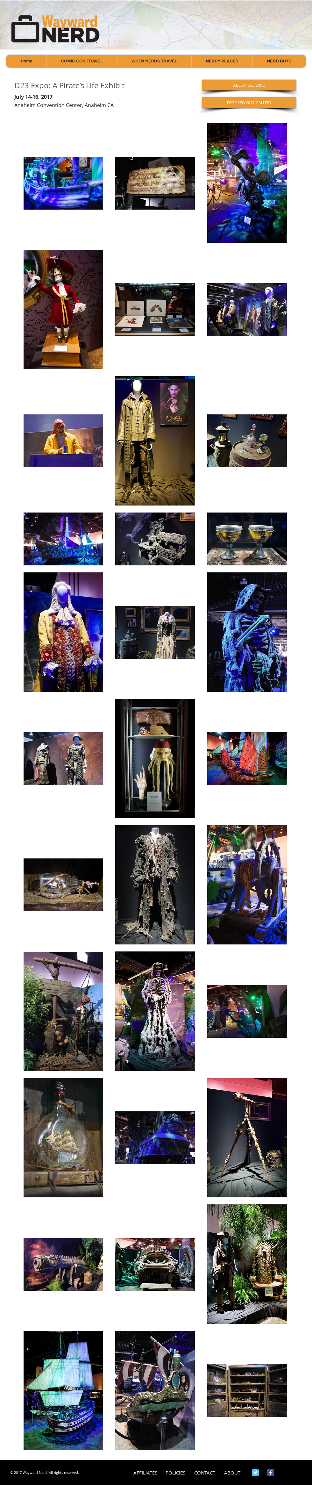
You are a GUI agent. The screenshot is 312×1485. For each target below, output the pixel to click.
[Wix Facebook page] (270, 1472)
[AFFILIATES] (145, 1472)
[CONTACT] (204, 1472)
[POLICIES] (175, 1472)
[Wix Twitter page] (255, 1472)
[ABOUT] (232, 1472)
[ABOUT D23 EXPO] (249, 85)
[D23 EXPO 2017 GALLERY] (249, 102)
